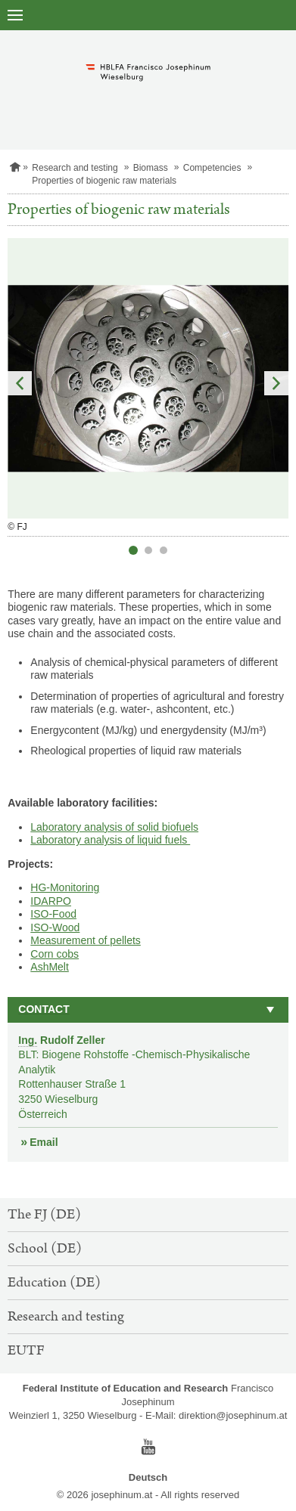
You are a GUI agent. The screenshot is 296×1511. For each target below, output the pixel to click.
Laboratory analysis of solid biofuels (114, 827)
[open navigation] (15, 15)
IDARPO (50, 901)
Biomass (150, 168)
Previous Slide (20, 383)
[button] (148, 1010)
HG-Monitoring (64, 887)
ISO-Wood (54, 927)
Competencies (212, 168)
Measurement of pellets (85, 940)
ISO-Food (53, 914)
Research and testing (74, 168)
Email (44, 1142)
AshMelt (49, 967)
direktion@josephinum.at (233, 1415)
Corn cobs (54, 954)
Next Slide (276, 383)
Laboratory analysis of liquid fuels (110, 840)
